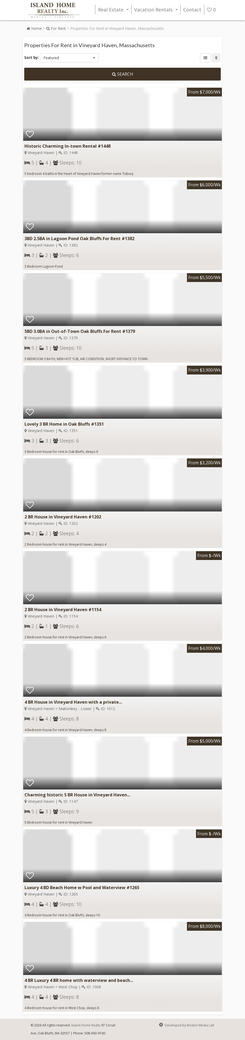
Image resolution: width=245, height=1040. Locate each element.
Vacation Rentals (157, 10)
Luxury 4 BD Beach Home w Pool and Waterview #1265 (81, 887)
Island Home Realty (85, 1025)
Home (34, 28)
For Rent (56, 28)
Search (122, 74)
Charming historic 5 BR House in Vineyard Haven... (77, 795)
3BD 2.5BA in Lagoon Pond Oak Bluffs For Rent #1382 (79, 238)
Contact (192, 9)
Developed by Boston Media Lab (186, 1024)
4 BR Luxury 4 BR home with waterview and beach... (78, 980)
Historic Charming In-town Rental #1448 (67, 146)
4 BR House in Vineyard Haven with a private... (73, 702)
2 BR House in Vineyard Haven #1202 (62, 517)
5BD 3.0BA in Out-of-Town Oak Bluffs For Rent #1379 (79, 331)
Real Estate (114, 10)
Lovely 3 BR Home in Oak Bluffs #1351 (64, 424)
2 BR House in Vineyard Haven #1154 (62, 609)
